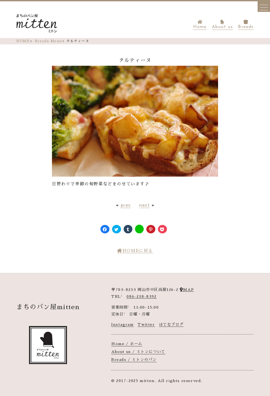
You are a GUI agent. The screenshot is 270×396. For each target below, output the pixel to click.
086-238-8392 (141, 296)
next (144, 205)
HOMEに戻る (135, 251)
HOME (23, 41)
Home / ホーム (126, 344)
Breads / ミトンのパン (134, 359)
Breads (246, 24)
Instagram (122, 324)
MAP (187, 289)
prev (126, 205)
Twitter (146, 324)
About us (222, 24)
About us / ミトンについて (138, 351)
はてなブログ (171, 324)
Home (199, 24)
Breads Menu (48, 41)
